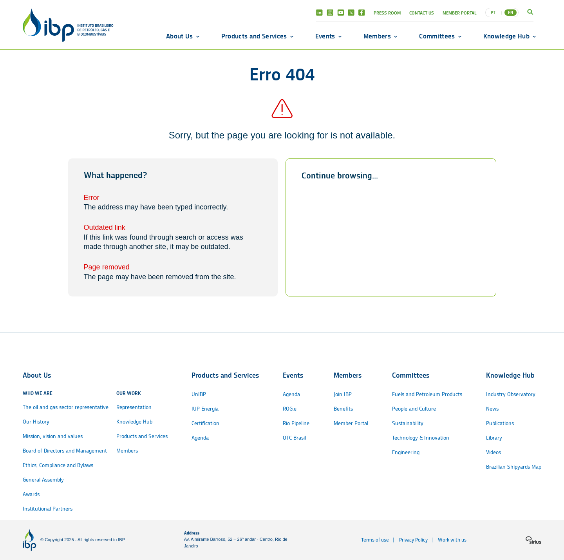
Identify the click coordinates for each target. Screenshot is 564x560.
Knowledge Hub (506, 36)
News (492, 408)
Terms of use (375, 540)
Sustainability (407, 423)
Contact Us (421, 13)
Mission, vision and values (53, 436)
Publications (500, 423)
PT (493, 12)
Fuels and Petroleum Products (427, 394)
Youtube (340, 12)
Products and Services (254, 36)
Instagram (330, 12)
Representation (134, 407)
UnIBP (199, 394)
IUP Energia (205, 408)
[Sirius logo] (533, 540)
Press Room (387, 13)
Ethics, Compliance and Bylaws (58, 465)
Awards (31, 494)
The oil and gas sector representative (65, 407)
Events (325, 36)
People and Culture (414, 408)
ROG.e (289, 408)
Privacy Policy (413, 540)
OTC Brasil (294, 438)
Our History (36, 421)
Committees (437, 36)
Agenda (200, 438)
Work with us (452, 540)
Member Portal (460, 13)
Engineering (405, 452)
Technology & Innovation (420, 438)
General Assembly (43, 479)
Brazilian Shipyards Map (513, 467)
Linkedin (319, 12)
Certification (205, 423)
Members (377, 36)
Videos (493, 452)
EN (510, 12)
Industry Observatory (510, 394)
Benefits (343, 408)
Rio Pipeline (296, 423)
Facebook (361, 12)
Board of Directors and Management (65, 450)
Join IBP (343, 394)
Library (494, 438)
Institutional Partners (47, 508)
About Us (179, 36)
